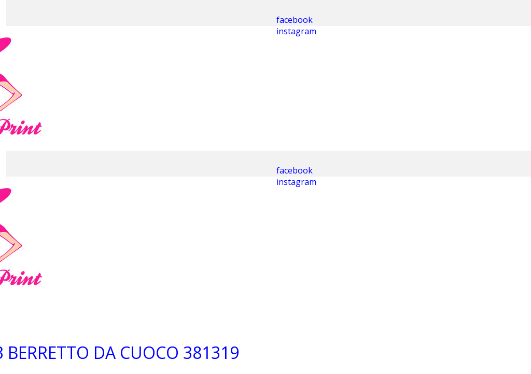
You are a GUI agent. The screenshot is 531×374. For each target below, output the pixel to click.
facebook (294, 19)
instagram (296, 31)
